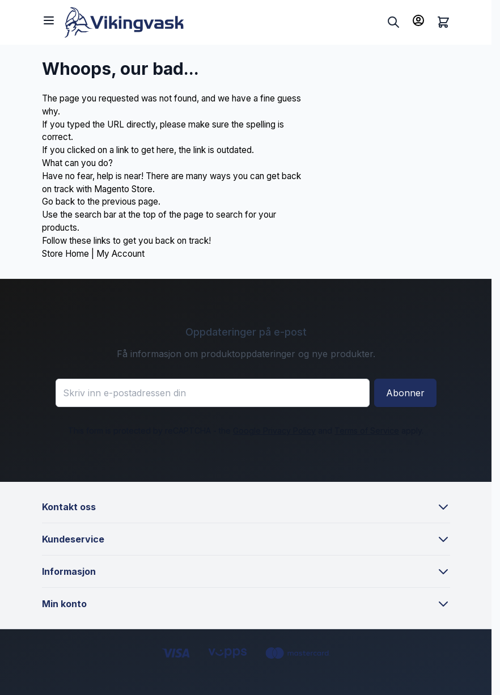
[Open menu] (49, 20)
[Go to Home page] (223, 22)
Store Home (65, 253)
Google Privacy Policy (274, 430)
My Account (120, 253)
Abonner (405, 393)
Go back (58, 201)
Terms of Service (366, 430)
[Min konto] (418, 20)
